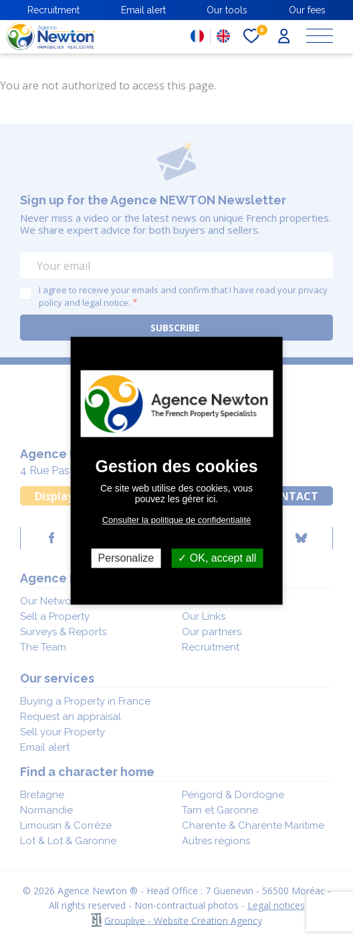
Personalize (126, 558)
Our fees (307, 10)
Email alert (143, 10)
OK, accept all (217, 558)
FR (197, 36)
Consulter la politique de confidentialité (176, 520)
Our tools (227, 10)
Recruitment (53, 10)
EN (223, 36)
